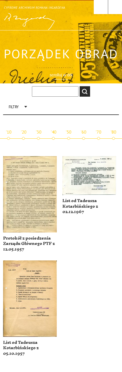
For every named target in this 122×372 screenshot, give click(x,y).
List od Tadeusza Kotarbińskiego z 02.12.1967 (80, 206)
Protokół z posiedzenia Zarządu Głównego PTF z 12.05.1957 (29, 243)
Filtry (14, 107)
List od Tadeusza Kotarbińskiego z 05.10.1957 (21, 348)
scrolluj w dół (61, 75)
